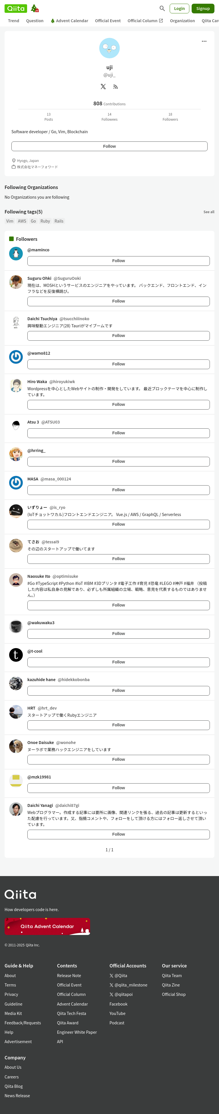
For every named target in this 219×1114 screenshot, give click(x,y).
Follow (109, 146)
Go (33, 221)
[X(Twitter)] (103, 86)
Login (179, 8)
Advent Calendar (69, 20)
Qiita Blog (14, 1086)
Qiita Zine (171, 985)
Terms (10, 985)
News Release (17, 1095)
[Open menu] (204, 41)
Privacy (11, 994)
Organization (182, 20)
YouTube (117, 1013)
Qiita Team (172, 975)
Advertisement (18, 1041)
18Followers (170, 117)
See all (209, 211)
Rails (58, 221)
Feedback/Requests (23, 1022)
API (60, 1041)
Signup (203, 8)
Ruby (45, 221)
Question (34, 20)
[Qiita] (16, 8)
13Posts (48, 117)
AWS (22, 221)
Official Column (145, 21)
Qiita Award (67, 1022)
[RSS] (116, 86)
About (10, 975)
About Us (13, 1067)
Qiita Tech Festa (71, 1013)
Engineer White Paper (77, 1032)
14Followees (109, 117)
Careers (12, 1077)
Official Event (108, 20)
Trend (13, 20)
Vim (9, 221)
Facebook (118, 1004)
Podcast (117, 1022)
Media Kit (13, 1013)
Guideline (14, 1004)
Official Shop (174, 994)
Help (9, 1032)
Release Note (69, 975)
